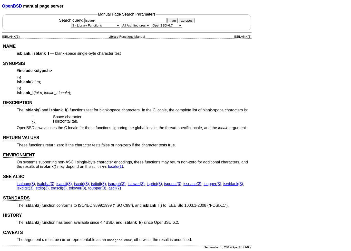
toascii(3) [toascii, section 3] (59, 188)
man (172, 20)
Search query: (113, 20)
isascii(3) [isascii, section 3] (64, 184)
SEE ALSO (13, 176)
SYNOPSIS (14, 63)
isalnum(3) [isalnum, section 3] (26, 184)
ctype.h (43, 71)
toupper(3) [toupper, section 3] (97, 188)
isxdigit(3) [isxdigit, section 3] (25, 188)
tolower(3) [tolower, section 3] (77, 188)
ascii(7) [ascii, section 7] (114, 188)
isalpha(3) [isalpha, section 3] (45, 184)
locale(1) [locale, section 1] (115, 166)
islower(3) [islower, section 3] (136, 184)
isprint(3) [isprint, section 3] (154, 184)
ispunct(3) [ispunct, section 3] (172, 184)
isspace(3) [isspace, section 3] (193, 184)
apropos (187, 20)
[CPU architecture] (135, 25)
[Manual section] (95, 25)
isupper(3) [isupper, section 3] (212, 184)
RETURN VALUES (21, 137)
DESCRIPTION (17, 102)
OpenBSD (12, 6)
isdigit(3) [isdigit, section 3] (98, 184)
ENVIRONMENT (19, 154)
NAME (9, 46)
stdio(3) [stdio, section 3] (42, 188)
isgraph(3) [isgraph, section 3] (117, 184)
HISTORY (12, 215)
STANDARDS (16, 198)
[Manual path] (166, 25)
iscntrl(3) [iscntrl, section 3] (81, 184)
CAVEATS (13, 232)
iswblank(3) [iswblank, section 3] (233, 184)
